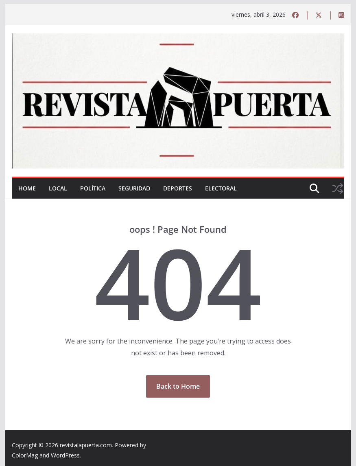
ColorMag (25, 455)
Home (27, 188)
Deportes (177, 188)
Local (58, 188)
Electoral (221, 188)
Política (92, 188)
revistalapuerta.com (86, 445)
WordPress (65, 455)
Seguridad (134, 188)
